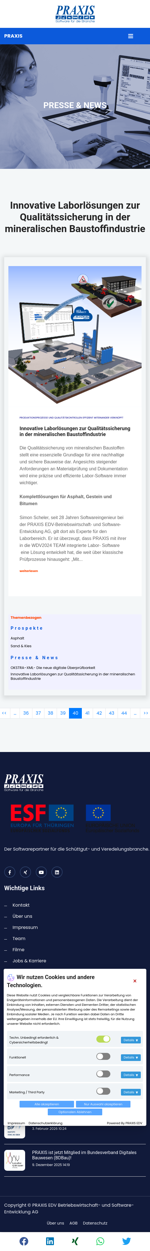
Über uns (22, 916)
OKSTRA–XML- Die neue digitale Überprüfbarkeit (53, 667)
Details (131, 1040)
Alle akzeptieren (46, 1104)
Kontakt (21, 905)
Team (19, 938)
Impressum (17, 1123)
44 (124, 713)
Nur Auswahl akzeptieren (103, 1104)
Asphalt (17, 638)
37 (38, 713)
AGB (74, 1223)
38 (50, 713)
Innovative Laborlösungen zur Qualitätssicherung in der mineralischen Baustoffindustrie (73, 676)
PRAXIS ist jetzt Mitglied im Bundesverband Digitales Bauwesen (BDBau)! (84, 1155)
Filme (18, 949)
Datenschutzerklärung (46, 1123)
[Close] (135, 981)
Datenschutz (95, 1223)
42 (99, 713)
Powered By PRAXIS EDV (124, 1123)
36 (26, 713)
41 (87, 713)
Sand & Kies (21, 646)
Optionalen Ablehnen (74, 1112)
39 (63, 713)
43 (112, 713)
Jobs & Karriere (29, 961)
